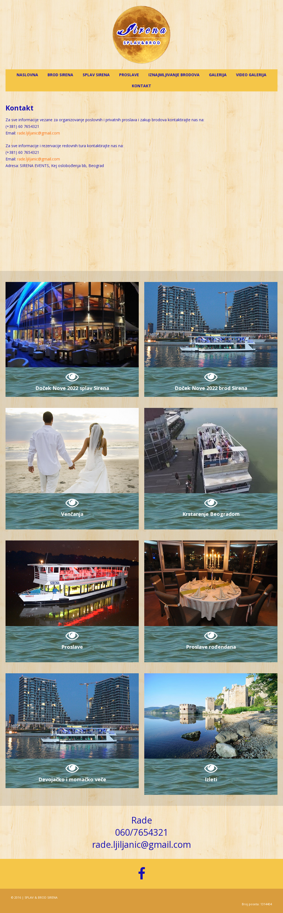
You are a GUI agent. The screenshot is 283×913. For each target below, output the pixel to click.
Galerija (218, 74)
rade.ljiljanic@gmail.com (38, 133)
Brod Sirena (60, 74)
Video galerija (251, 74)
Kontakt (141, 85)
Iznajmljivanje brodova (174, 74)
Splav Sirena (96, 74)
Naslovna (27, 74)
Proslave (129, 74)
